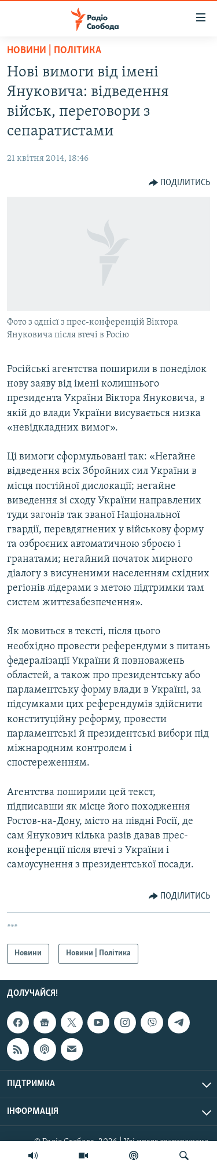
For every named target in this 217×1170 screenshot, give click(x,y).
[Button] (180, 182)
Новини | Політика (54, 50)
